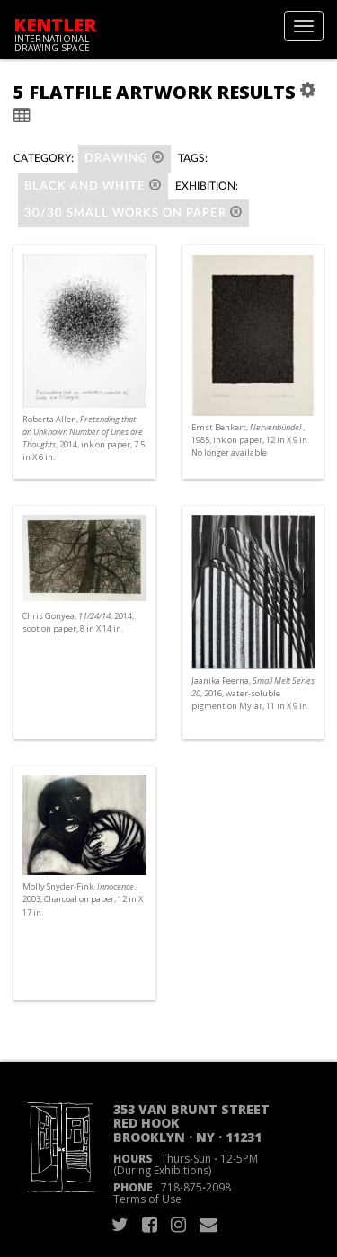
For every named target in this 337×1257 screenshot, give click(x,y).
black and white (93, 185)
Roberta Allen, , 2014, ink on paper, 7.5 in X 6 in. (83, 438)
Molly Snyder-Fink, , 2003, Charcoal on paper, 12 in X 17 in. (82, 899)
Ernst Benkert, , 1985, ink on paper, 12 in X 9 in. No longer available (250, 439)
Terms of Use (147, 1199)
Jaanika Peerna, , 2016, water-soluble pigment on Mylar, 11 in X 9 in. (253, 693)
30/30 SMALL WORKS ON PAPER (133, 212)
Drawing (124, 157)
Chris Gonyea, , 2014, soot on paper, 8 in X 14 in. (78, 622)
